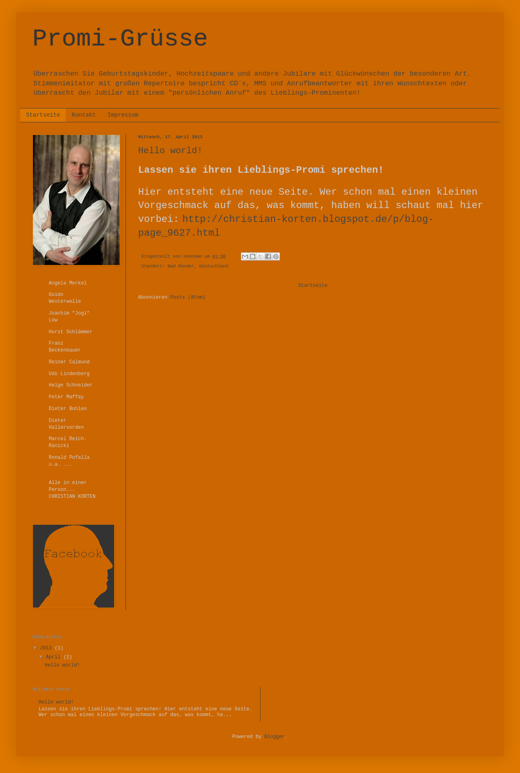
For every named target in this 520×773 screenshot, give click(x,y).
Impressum (123, 115)
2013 (47, 648)
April (54, 657)
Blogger (274, 737)
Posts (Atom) (187, 297)
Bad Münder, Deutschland (198, 266)
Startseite (43, 115)
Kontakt (84, 115)
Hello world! (170, 151)
